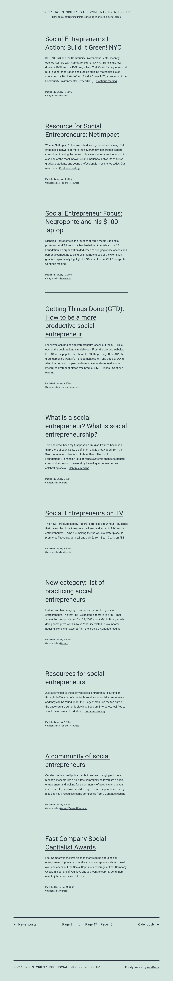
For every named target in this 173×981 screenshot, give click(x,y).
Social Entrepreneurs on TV (84, 513)
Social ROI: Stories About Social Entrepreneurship (86, 12)
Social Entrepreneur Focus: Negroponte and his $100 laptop (83, 221)
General (63, 95)
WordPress (153, 967)
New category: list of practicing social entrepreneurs (74, 591)
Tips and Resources (69, 183)
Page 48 (106, 924)
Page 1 (67, 924)
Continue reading (106, 81)
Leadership (65, 278)
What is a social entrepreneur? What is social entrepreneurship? (86, 426)
